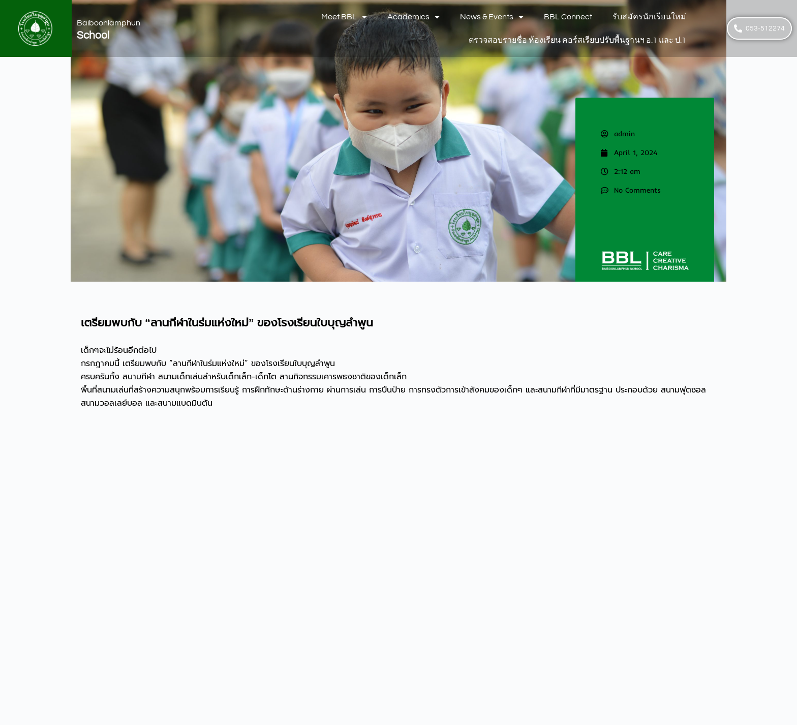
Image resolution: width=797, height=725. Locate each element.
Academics (413, 17)
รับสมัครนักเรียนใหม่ (649, 17)
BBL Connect (568, 17)
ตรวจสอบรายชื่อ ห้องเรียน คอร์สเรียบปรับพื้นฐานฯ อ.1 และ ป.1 (577, 40)
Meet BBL (344, 17)
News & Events (492, 17)
